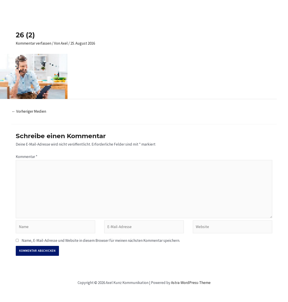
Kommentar (26, 156)
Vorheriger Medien (29, 111)
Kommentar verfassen (33, 43)
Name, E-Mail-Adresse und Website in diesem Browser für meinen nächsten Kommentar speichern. (101, 240)
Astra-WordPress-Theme (191, 282)
